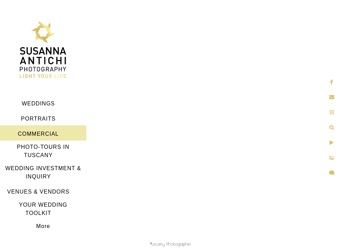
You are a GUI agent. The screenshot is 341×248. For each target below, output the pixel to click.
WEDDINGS (38, 103)
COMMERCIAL (38, 134)
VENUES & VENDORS (38, 192)
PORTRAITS (38, 119)
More (43, 226)
